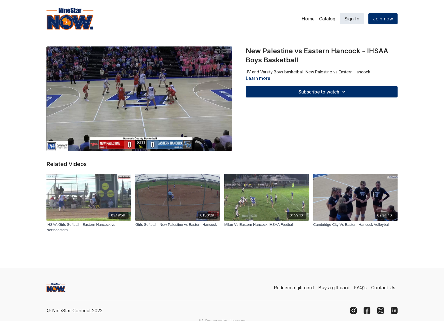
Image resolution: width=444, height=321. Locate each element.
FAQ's (360, 287)
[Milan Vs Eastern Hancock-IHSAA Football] (266, 225)
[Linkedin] (394, 310)
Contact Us (383, 287)
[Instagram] (353, 310)
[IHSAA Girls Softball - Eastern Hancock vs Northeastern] (88, 227)
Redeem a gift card (294, 287)
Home (308, 19)
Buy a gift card (333, 287)
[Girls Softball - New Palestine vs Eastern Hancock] (177, 225)
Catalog (327, 19)
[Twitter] (380, 310)
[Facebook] (367, 310)
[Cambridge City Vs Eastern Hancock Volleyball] (355, 225)
